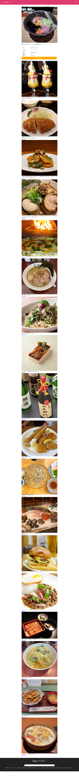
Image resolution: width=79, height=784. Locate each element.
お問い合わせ (19, 767)
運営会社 (6, 767)
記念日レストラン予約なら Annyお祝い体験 (48, 767)
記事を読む (23, 99)
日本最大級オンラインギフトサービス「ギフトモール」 (65, 767)
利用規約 (23, 767)
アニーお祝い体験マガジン (6, 2)
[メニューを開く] (75, 2)
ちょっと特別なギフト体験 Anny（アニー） (33, 767)
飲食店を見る (24, 257)
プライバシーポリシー (12, 767)
